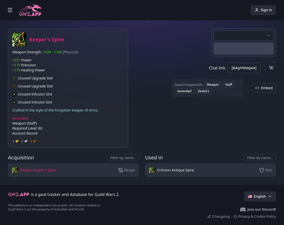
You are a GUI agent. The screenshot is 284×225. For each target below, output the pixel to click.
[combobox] (244, 36)
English (260, 196)
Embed (264, 87)
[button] (51, 170)
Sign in (263, 10)
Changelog (218, 216)
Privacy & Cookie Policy (255, 216)
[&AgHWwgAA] (244, 67)
